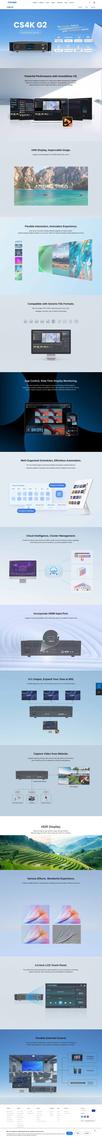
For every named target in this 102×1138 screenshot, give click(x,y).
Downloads (59, 2)
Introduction (66, 1111)
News (66, 2)
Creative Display (19, 1121)
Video (86, 7)
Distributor (38, 1117)
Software (51, 1113)
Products (35, 2)
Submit (93, 1110)
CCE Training (39, 1113)
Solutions (41, 2)
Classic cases (29, 1111)
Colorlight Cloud (9, 1115)
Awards (58, 1119)
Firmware (51, 1115)
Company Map (66, 1113)
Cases (47, 2)
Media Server (9, 1117)
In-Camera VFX (19, 1119)
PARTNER (38, 1119)
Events (58, 1111)
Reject (77, 1133)
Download (93, 7)
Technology (59, 1115)
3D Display (19, 1123)
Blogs (58, 1121)
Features (80, 7)
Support (53, 2)
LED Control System (10, 1113)
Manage (87, 1133)
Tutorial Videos (39, 1111)
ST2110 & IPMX (19, 1115)
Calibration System (10, 1121)
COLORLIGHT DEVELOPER (42, 1121)
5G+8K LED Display (20, 1113)
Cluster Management (20, 1125)
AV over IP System (20, 1111)
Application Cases (30, 1113)
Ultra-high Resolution (20, 1117)
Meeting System (9, 1119)
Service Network (39, 1115)
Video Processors (10, 1111)
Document (51, 1111)
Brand (58, 1113)
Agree (69, 1133)
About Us (72, 2)
